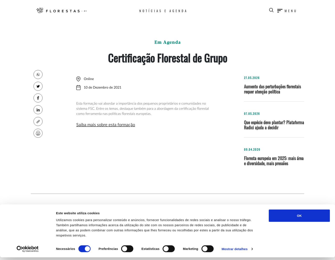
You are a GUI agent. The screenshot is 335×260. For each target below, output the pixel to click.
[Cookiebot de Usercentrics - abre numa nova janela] (27, 251)
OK (299, 218)
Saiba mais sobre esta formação (105, 125)
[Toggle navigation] (287, 10)
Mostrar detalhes (235, 251)
